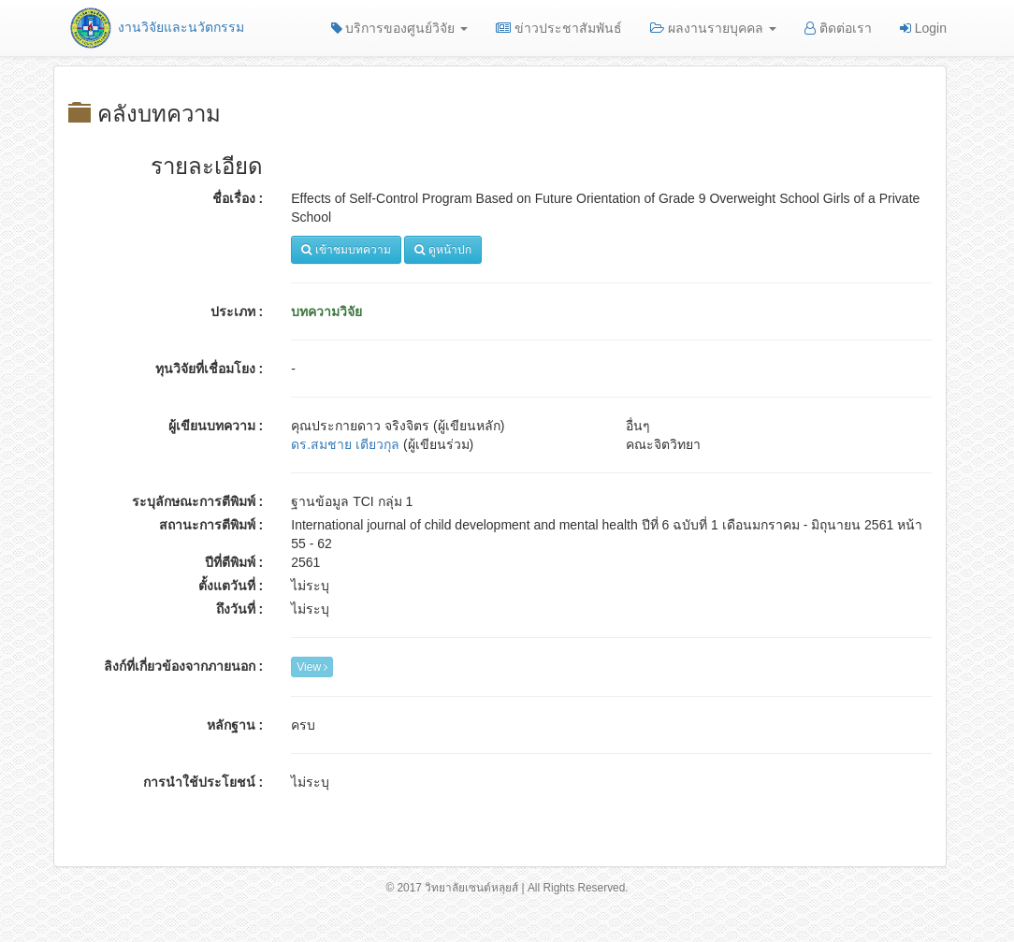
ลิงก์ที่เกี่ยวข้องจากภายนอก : (184, 666)
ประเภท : (237, 311)
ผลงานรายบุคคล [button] (713, 28)
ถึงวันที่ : (240, 608)
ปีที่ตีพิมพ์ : (234, 562)
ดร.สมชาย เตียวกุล (345, 444)
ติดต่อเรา (838, 28)
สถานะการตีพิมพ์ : (211, 524)
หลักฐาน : (235, 724)
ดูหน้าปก (442, 249)
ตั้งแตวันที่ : (231, 585)
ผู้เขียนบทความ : (216, 425)
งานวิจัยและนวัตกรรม (155, 27)
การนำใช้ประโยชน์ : (203, 782)
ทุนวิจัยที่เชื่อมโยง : (209, 368)
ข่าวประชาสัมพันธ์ (559, 28)
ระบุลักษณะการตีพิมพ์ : (198, 501)
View (312, 667)
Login (923, 28)
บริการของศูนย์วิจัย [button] (400, 28)
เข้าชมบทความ (345, 249)
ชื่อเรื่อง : (238, 198)
